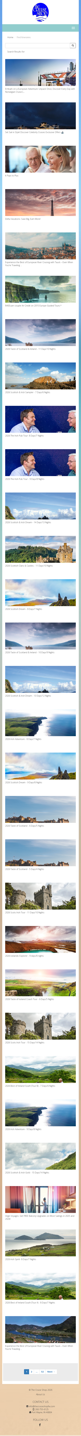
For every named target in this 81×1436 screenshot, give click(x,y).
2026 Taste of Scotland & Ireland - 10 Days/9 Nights (40, 638)
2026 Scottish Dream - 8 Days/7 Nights (40, 594)
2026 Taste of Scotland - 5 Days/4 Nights (40, 855)
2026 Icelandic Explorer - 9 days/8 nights (40, 941)
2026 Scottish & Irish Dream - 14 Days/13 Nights (40, 508)
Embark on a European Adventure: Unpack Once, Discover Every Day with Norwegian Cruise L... (40, 76)
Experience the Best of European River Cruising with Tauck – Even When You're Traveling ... (40, 249)
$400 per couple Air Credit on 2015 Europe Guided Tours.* (40, 291)
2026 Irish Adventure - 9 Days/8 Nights (40, 1115)
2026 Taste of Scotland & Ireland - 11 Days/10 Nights (40, 334)
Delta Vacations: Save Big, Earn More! (40, 204)
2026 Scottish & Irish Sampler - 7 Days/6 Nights (40, 378)
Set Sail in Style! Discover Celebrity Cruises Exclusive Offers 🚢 (40, 118)
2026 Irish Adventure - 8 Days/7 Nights (40, 724)
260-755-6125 (42, 1409)
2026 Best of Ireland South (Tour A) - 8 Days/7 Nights (40, 1288)
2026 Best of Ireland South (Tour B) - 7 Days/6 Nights (40, 1071)
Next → (51, 1371)
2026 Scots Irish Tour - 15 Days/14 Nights (40, 1028)
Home (10, 37)
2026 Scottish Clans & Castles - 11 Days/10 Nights (40, 551)
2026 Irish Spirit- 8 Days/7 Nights (40, 1245)
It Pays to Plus (40, 161)
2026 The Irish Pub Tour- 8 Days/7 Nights (40, 421)
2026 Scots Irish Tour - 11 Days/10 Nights (40, 898)
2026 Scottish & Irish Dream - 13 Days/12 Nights (40, 681)
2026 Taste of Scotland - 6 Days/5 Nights (40, 811)
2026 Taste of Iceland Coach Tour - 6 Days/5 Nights (40, 985)
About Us (40, 1394)
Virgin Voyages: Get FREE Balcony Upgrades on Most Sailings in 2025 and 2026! (40, 1203)
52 (42, 1371)
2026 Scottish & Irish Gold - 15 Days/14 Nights (40, 1158)
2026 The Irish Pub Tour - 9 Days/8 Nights (40, 464)
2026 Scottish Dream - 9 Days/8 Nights (40, 768)
